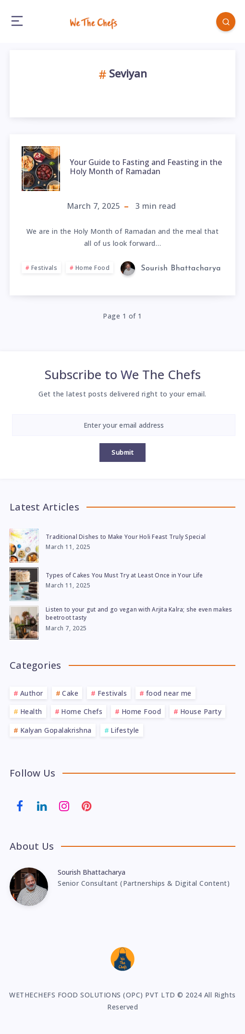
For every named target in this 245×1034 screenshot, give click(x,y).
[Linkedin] (42, 805)
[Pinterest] (87, 805)
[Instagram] (64, 805)
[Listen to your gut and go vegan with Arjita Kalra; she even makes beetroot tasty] (24, 621)
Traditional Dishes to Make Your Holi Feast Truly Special (126, 537)
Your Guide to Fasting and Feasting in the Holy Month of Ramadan (146, 167)
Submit (122, 452)
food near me (169, 693)
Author (31, 693)
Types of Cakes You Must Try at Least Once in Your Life (124, 575)
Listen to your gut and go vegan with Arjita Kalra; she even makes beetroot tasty (139, 613)
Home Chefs (81, 711)
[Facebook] (20, 805)
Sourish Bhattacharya (91, 872)
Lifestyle (124, 730)
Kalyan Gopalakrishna (56, 730)
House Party (201, 711)
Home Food (92, 268)
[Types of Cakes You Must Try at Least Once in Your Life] (24, 582)
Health (31, 711)
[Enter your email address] (123, 425)
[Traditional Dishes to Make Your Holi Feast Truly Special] (24, 544)
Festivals (44, 268)
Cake (70, 693)
